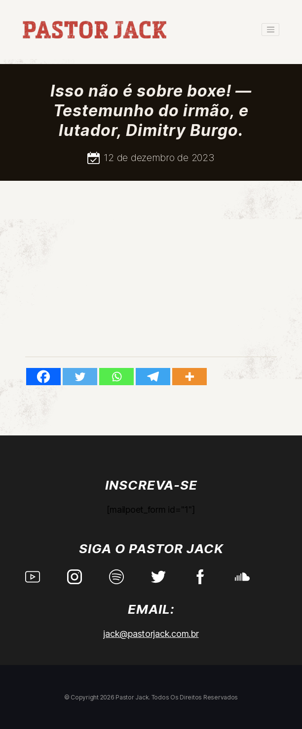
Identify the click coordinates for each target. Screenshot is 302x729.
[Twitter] (80, 376)
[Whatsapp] (116, 376)
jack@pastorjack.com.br (150, 634)
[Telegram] (153, 376)
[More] (189, 376)
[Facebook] (43, 376)
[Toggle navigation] (270, 29)
